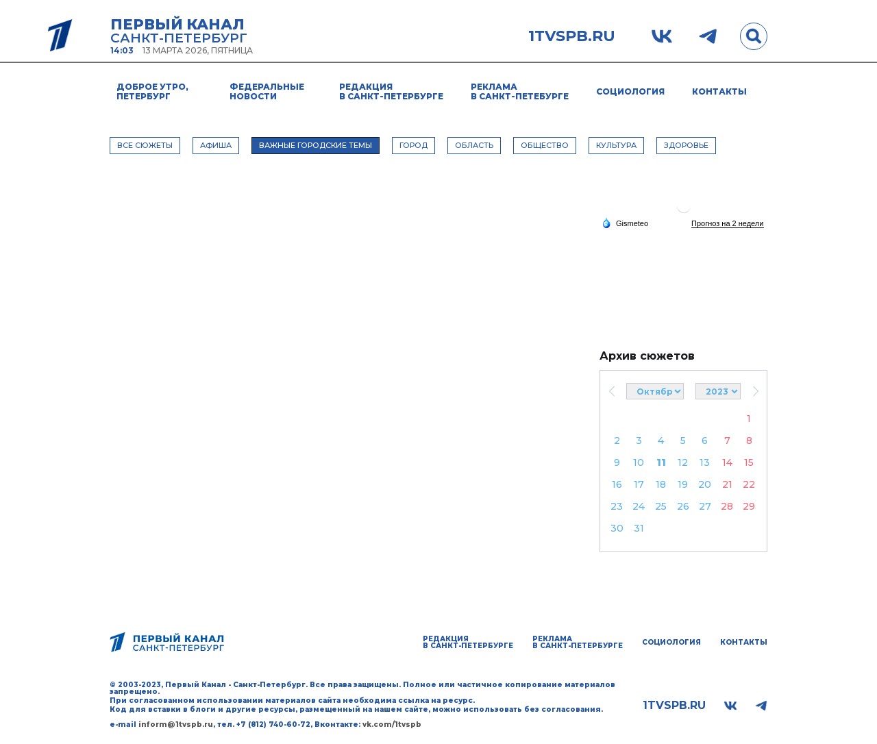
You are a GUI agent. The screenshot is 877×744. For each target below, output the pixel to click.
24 (638, 506)
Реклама (520, 91)
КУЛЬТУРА (616, 145)
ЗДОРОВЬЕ (686, 145)
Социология (630, 91)
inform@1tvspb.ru (175, 724)
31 (639, 528)
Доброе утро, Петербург (152, 91)
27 (705, 506)
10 (638, 462)
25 (661, 506)
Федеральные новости (267, 91)
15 (749, 462)
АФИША (216, 145)
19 (683, 484)
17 (639, 484)
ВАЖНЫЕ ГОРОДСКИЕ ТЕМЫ (315, 145)
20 (704, 484)
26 (683, 506)
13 (705, 462)
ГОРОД (413, 145)
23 (616, 506)
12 (683, 462)
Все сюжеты (145, 145)
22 (749, 484)
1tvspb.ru (571, 36)
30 (616, 528)
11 (661, 462)
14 (727, 462)
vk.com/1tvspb (391, 724)
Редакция (391, 91)
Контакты (719, 91)
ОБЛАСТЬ (474, 145)
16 (617, 484)
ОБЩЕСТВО (545, 145)
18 (661, 484)
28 (727, 506)
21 (727, 484)
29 (749, 506)
